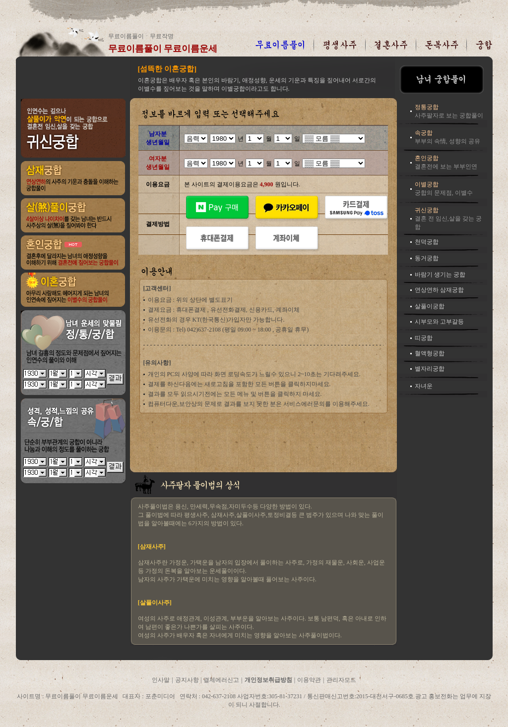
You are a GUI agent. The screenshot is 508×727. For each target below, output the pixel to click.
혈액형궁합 (429, 353)
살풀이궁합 (429, 306)
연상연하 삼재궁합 (439, 289)
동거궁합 (427, 258)
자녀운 (424, 386)
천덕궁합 (427, 241)
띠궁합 (424, 338)
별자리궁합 (429, 368)
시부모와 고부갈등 (439, 321)
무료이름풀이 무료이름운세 (163, 49)
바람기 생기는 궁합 (440, 274)
